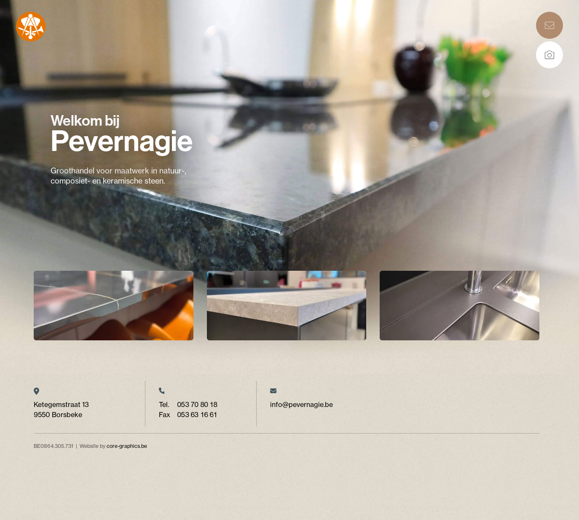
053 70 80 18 (197, 404)
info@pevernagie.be (301, 404)
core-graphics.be (127, 446)
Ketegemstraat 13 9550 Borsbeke (61, 409)
